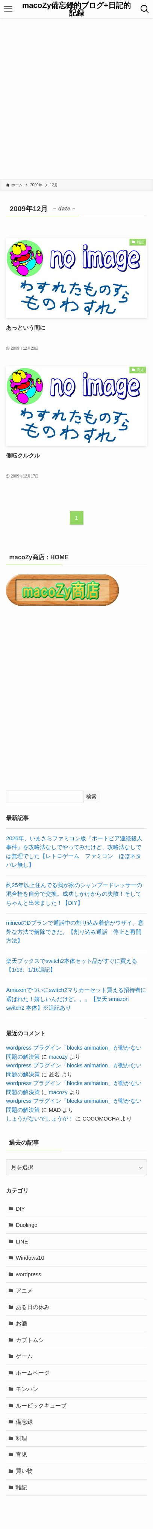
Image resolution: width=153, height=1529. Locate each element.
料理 (21, 1438)
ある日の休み (33, 1307)
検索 (91, 797)
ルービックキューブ (41, 1406)
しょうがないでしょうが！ (40, 1119)
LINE (22, 1242)
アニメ (24, 1291)
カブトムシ (30, 1340)
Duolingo (27, 1225)
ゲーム (24, 1356)
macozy (57, 1057)
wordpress (28, 1274)
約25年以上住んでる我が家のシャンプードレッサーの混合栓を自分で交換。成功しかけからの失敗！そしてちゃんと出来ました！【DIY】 (74, 894)
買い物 (24, 1471)
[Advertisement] (76, 98)
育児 (21, 1455)
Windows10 (30, 1258)
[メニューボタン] (8, 9)
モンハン (27, 1389)
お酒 (21, 1323)
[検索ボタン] (144, 9)
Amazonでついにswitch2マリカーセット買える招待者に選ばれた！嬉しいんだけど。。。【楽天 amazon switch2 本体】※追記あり (76, 999)
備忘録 (24, 1422)
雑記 (21, 1487)
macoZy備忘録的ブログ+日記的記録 (76, 9)
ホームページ (33, 1373)
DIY (20, 1209)
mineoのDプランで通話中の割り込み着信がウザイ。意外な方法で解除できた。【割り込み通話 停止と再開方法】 (74, 932)
